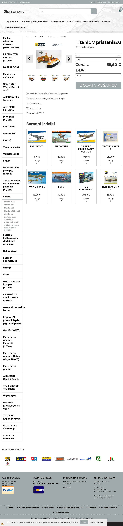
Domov (29, 37)
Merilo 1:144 (9, 202)
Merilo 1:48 (9, 208)
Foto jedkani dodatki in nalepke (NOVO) (11, 219)
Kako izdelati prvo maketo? (83, 21)
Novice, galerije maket (35, 21)
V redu (84, 522)
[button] (69, 59)
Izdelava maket (14, 27)
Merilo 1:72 (9, 205)
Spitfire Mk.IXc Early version (86, 149)
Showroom (57, 21)
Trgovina (10, 21)
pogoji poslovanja (109, 508)
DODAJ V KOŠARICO (98, 85)
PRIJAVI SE (67, 487)
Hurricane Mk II (110, 188)
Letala (36, 37)
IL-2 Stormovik (86, 188)
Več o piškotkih (97, 522)
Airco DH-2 (61, 146)
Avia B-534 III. (37, 187)
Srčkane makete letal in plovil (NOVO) (11, 227)
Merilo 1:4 (8, 214)
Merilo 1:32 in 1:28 (12, 211)
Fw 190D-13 (36, 146)
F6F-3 (61, 187)
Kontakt (106, 21)
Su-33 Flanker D (110, 147)
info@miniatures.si (86, 518)
